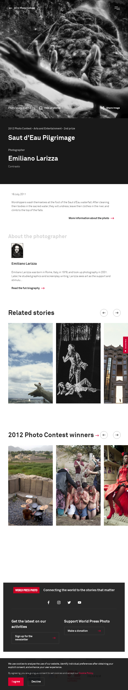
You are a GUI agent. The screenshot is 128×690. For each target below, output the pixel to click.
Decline (36, 681)
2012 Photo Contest (24, 8)
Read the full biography (25, 288)
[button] (104, 313)
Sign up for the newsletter (23, 638)
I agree (16, 681)
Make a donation (78, 631)
